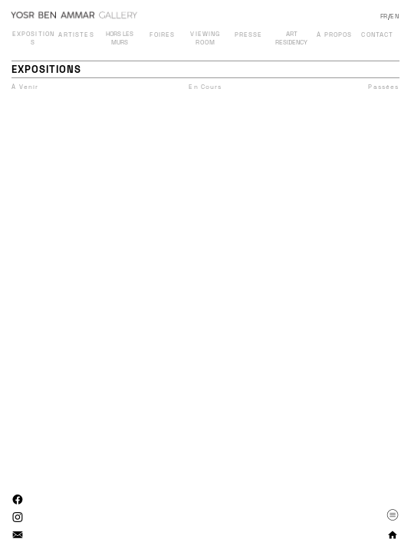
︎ (392, 514)
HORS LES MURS (119, 38)
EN (394, 16)
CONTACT (377, 34)
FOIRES (162, 34)
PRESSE (249, 34)
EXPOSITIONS (33, 38)
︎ (18, 517)
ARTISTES (76, 34)
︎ (18, 535)
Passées (383, 86)
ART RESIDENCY (291, 38)
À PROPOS (334, 34)
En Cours (205, 86)
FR (384, 16)
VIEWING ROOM (205, 38)
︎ (18, 500)
